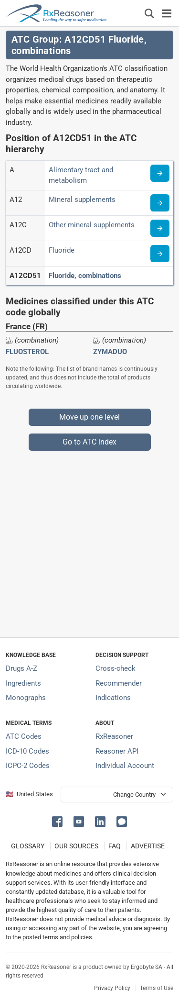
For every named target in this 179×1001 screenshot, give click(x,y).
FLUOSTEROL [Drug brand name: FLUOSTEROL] (27, 351)
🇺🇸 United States (29, 794)
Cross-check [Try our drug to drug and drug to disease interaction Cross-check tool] (115, 668)
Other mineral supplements (92, 225)
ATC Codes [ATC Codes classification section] (24, 736)
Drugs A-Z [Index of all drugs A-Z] (21, 668)
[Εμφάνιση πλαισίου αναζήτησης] (149, 13)
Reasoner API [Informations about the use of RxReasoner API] (116, 751)
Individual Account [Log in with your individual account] (124, 765)
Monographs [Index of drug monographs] (26, 697)
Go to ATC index (89, 441)
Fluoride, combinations (85, 275)
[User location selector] (117, 794)
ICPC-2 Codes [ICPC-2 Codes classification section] (28, 765)
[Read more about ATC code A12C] (159, 228)
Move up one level (89, 417)
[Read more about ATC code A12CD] (159, 253)
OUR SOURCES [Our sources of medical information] (76, 846)
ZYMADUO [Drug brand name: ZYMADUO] (110, 351)
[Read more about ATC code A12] (159, 202)
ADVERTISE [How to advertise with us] (148, 846)
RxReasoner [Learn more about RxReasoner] (114, 736)
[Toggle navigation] (166, 13)
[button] (59, 820)
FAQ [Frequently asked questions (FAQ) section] (114, 846)
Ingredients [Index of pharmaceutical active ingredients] (23, 683)
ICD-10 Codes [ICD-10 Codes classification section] (27, 751)
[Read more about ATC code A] (159, 173)
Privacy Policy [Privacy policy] (112, 988)
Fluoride (61, 250)
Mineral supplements (82, 199)
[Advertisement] (89, 540)
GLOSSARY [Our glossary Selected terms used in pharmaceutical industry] (27, 846)
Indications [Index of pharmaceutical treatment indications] (113, 697)
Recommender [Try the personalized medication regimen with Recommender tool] (118, 683)
